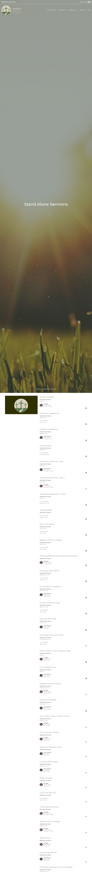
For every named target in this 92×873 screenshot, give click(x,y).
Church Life (73, 10)
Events (83, 10)
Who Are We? (52, 10)
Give (89, 10)
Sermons (62, 10)
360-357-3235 (83, 2)
